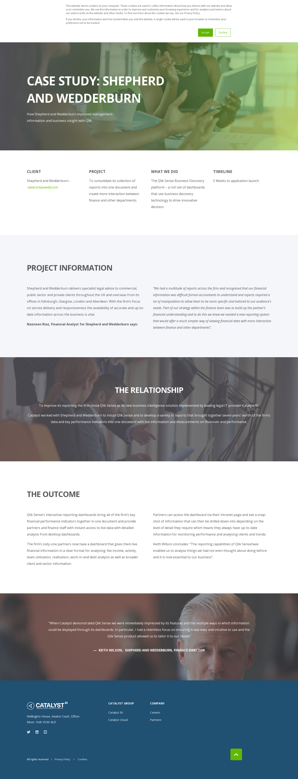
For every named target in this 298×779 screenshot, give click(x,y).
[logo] (47, 706)
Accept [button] (205, 32)
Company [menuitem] (157, 703)
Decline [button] (223, 32)
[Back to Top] (236, 754)
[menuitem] (115, 713)
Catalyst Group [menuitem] (121, 703)
